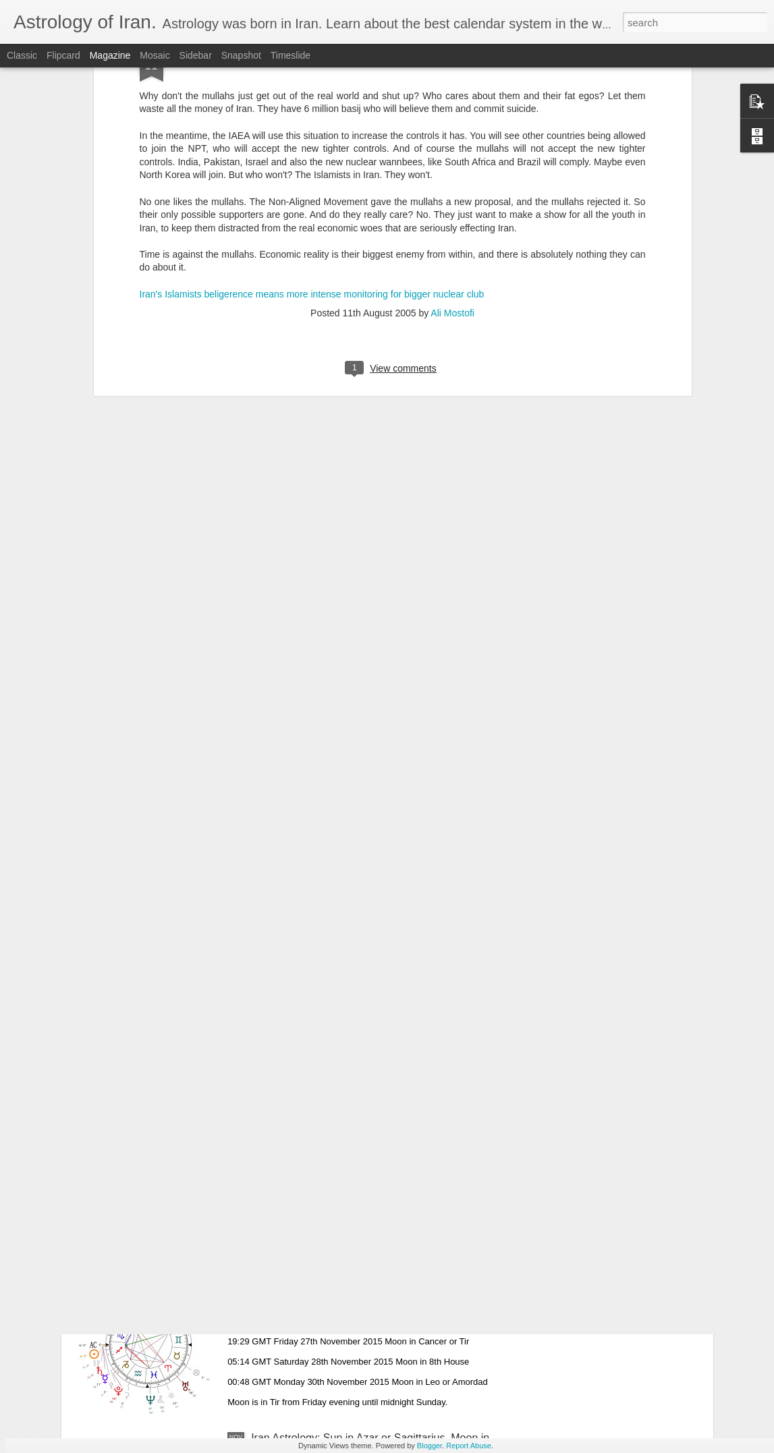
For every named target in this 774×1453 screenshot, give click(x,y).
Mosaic (154, 55)
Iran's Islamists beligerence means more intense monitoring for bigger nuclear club (312, 120)
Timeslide (290, 55)
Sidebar (195, 55)
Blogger (429, 1446)
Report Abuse (468, 1446)
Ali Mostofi (452, 140)
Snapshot (241, 55)
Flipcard (63, 55)
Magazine (110, 55)
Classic (22, 55)
